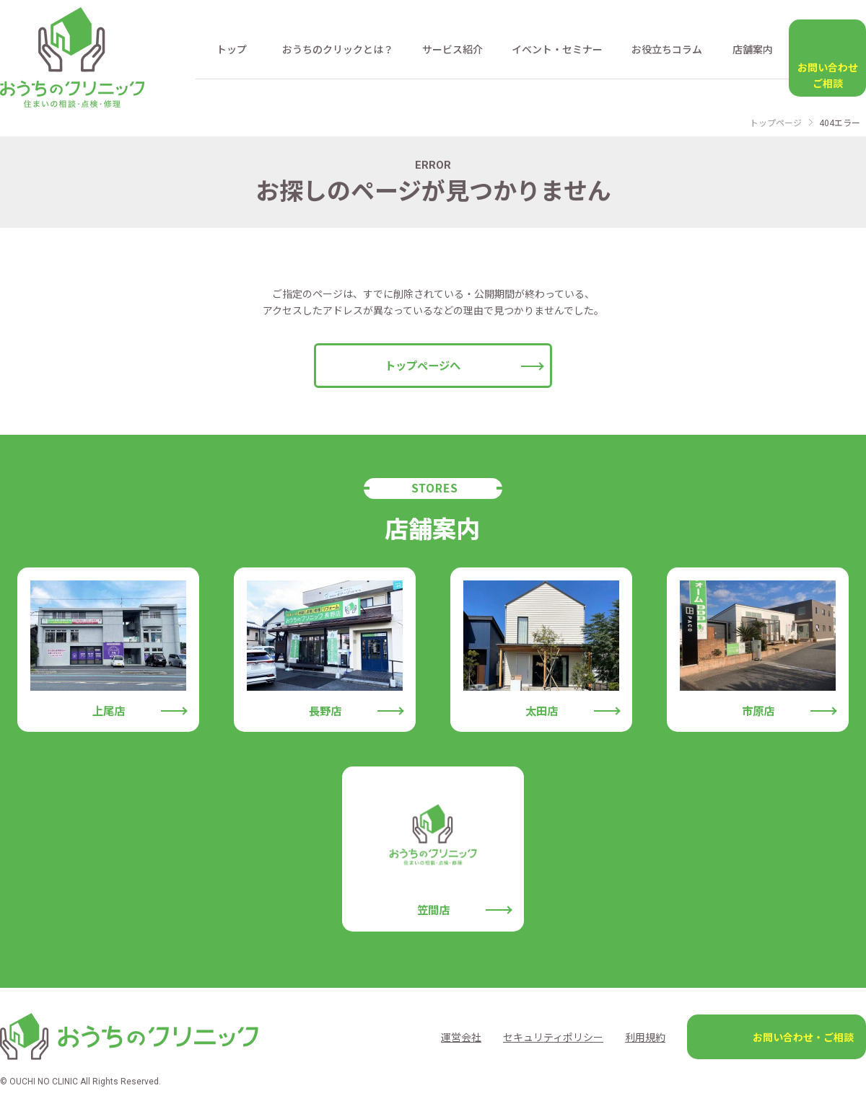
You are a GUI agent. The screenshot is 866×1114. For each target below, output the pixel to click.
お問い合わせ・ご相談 (803, 1037)
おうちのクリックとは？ (337, 49)
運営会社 (461, 1037)
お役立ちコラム (666, 49)
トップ (231, 49)
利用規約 (645, 1037)
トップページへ (422, 365)
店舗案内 (752, 49)
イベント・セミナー (557, 49)
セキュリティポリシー (553, 1037)
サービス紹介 (452, 49)
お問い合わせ (827, 76)
